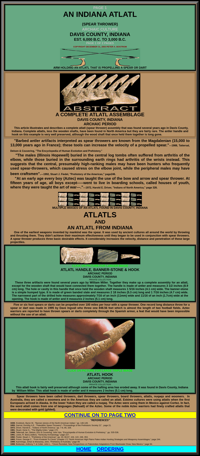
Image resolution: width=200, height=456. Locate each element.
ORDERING (110, 449)
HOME (83, 449)
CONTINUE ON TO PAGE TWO (100, 415)
